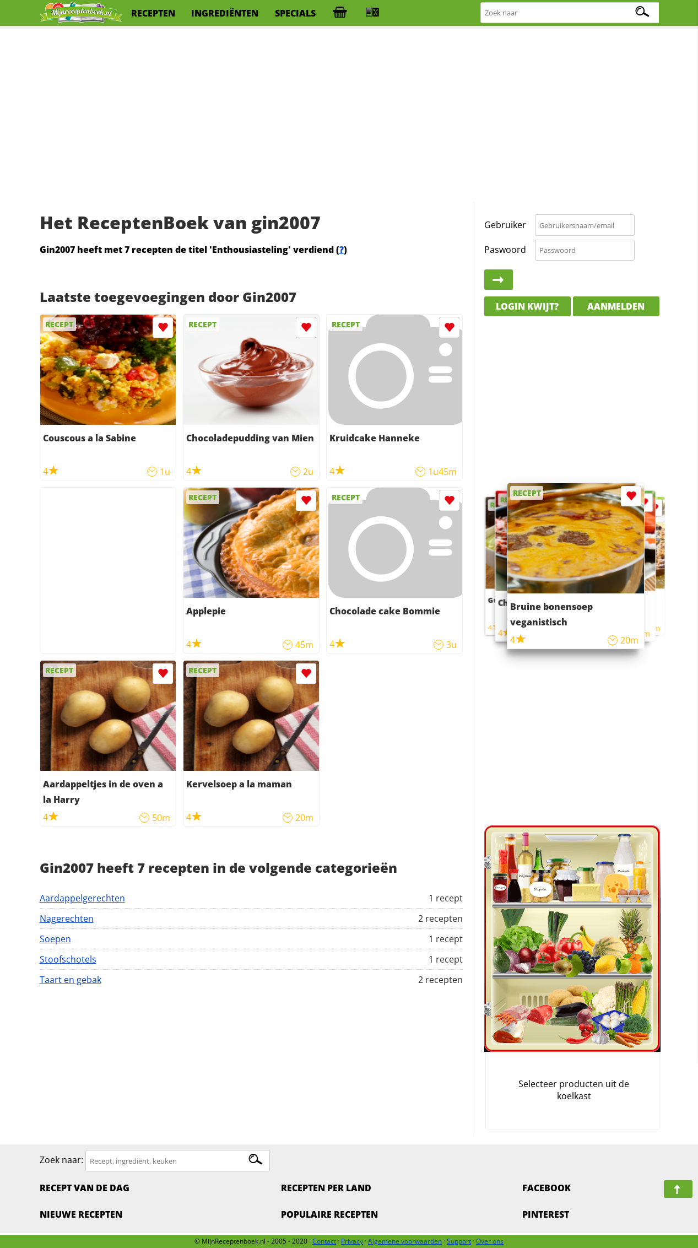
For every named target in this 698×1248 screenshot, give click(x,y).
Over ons (490, 1241)
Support (459, 1241)
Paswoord (505, 250)
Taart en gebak (70, 980)
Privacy (352, 1241)
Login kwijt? (527, 306)
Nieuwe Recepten (81, 1214)
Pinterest (545, 1214)
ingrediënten (224, 13)
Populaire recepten (329, 1214)
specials (295, 13)
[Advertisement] (349, 116)
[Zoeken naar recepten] (570, 13)
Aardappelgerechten (82, 898)
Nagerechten (67, 918)
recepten (153, 13)
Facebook (546, 1188)
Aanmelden (616, 306)
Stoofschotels (68, 959)
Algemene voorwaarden (405, 1241)
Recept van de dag (84, 1188)
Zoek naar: (61, 1160)
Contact (324, 1241)
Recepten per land (326, 1188)
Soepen (55, 939)
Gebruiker (505, 225)
